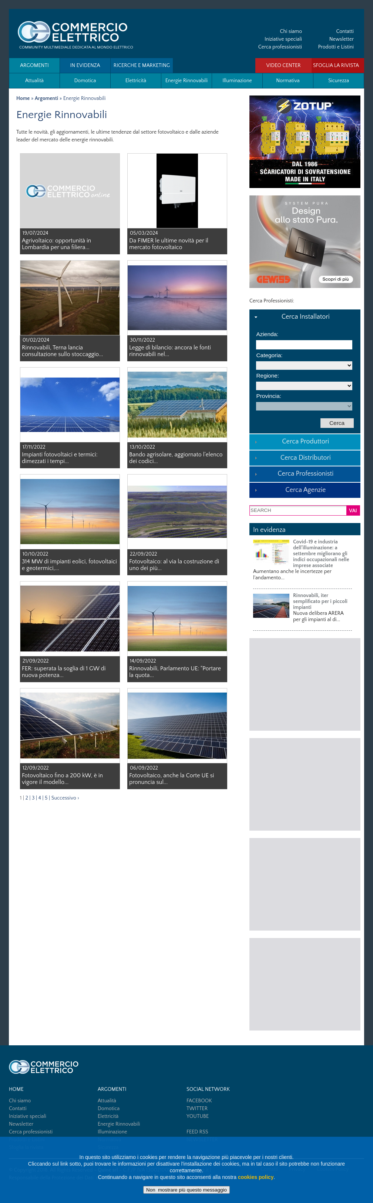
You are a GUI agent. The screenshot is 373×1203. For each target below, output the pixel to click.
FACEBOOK (199, 1101)
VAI (353, 511)
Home (23, 98)
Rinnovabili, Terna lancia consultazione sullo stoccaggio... (62, 351)
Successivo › (65, 798)
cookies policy (255, 1177)
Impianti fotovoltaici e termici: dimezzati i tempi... (60, 458)
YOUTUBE (197, 1116)
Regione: (267, 375)
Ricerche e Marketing (142, 65)
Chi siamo (291, 31)
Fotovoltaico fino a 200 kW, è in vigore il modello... (62, 778)
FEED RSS (197, 1132)
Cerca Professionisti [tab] (293, 473)
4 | (41, 798)
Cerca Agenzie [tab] (289, 490)
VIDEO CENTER (283, 65)
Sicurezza (338, 81)
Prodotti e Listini (336, 47)
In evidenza (85, 65)
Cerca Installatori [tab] (291, 317)
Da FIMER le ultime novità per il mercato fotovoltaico (168, 244)
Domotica (85, 81)
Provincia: (268, 396)
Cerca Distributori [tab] (292, 458)
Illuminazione (237, 81)
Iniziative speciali (283, 39)
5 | (47, 798)
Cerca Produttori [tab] (291, 441)
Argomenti (34, 65)
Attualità (34, 81)
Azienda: (267, 334)
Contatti (345, 31)
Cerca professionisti (280, 47)
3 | (34, 798)
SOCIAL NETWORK (208, 1089)
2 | (28, 798)
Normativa (287, 81)
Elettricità (135, 81)
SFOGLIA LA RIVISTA (336, 65)
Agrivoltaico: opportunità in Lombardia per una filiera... (56, 244)
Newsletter (341, 39)
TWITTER (197, 1109)
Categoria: (269, 355)
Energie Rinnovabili (186, 81)
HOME (16, 1089)
